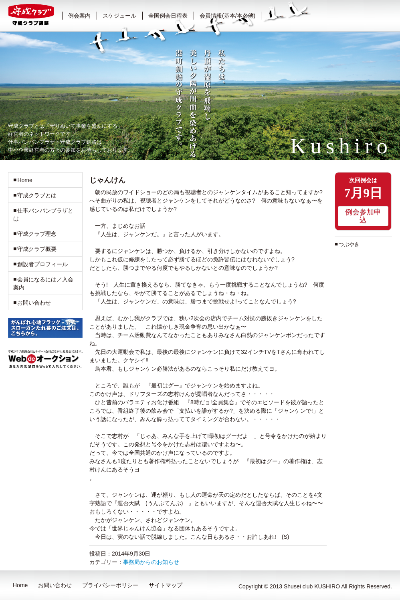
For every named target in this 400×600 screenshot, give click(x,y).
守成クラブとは (37, 195)
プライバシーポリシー (110, 585)
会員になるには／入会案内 (43, 283)
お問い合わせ (34, 302)
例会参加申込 (363, 216)
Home (24, 180)
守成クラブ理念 (37, 234)
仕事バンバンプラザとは (43, 214)
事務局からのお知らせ (151, 562)
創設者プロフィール (42, 264)
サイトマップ (165, 585)
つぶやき (349, 244)
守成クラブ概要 (37, 249)
